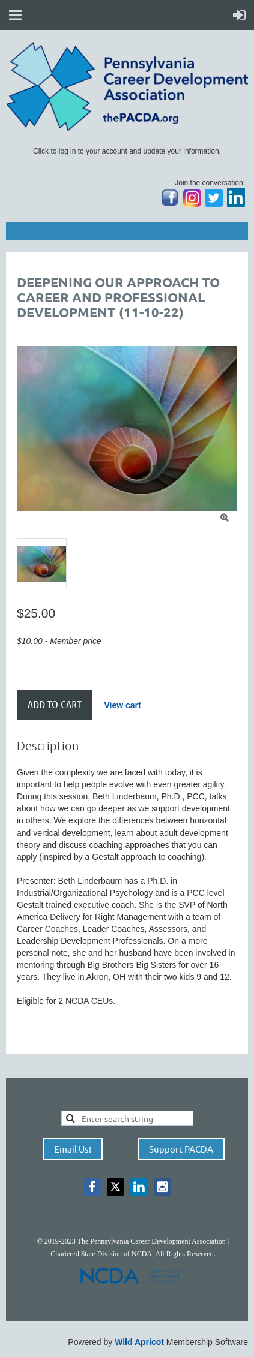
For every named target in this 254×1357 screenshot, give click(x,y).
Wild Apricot (139, 1342)
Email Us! (72, 1148)
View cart (122, 705)
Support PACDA (181, 1148)
